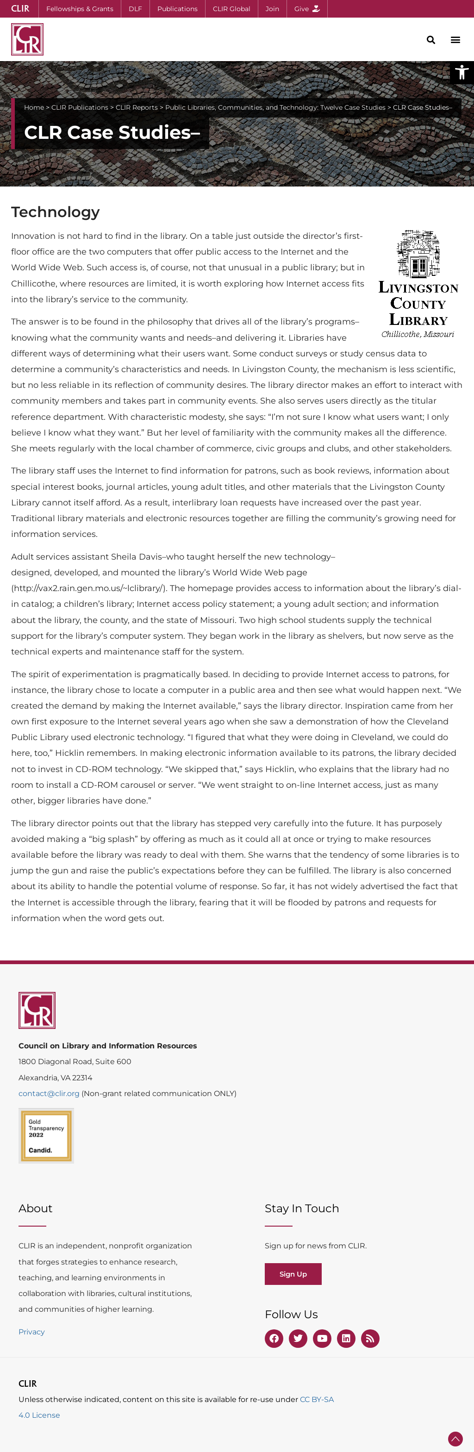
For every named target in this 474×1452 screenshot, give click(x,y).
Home (34, 107)
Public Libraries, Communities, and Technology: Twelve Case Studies (275, 107)
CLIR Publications (79, 107)
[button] (462, 72)
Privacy (32, 1331)
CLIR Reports (137, 107)
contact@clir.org (50, 1093)
